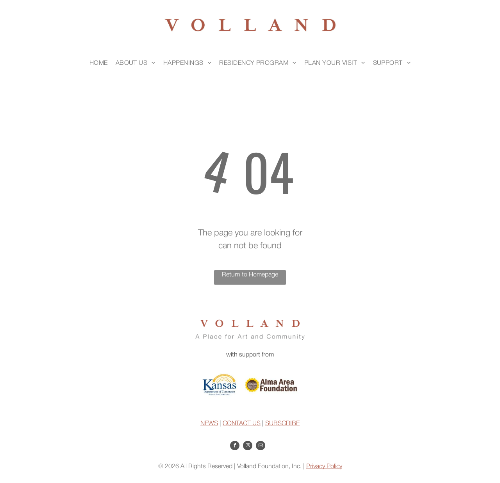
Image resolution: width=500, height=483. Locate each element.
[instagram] (247, 446)
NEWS (209, 423)
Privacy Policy (324, 466)
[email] (260, 446)
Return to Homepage (250, 275)
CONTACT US (242, 423)
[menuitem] (99, 63)
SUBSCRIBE (282, 423)
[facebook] (234, 446)
